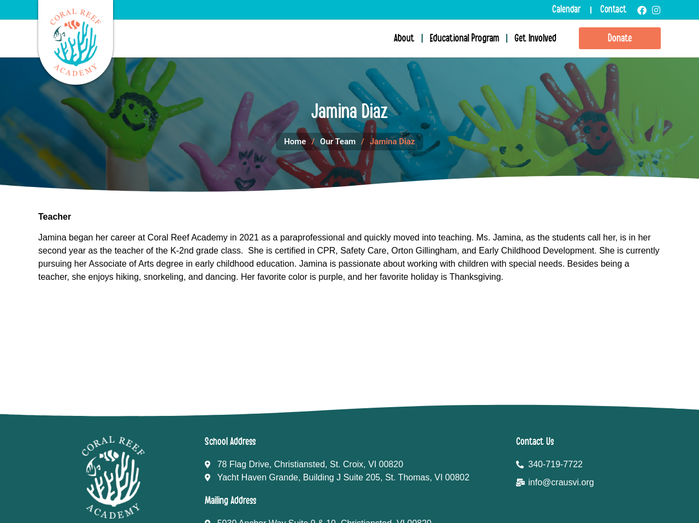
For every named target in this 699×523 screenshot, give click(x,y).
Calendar (566, 9)
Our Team (338, 141)
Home (295, 141)
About (404, 38)
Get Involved (535, 38)
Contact (613, 9)
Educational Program (464, 38)
